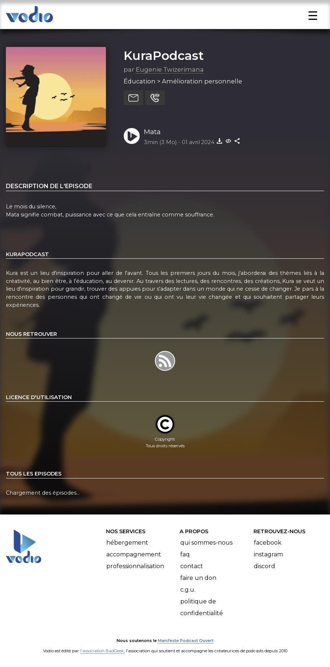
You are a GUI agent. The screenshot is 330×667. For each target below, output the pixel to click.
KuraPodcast (164, 55)
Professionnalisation (135, 566)
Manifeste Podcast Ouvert (185, 640)
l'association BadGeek (102, 650)
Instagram (268, 554)
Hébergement (127, 542)
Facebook (267, 542)
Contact (191, 566)
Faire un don (198, 577)
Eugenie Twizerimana (170, 69)
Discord (264, 566)
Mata (152, 132)
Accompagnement (133, 554)
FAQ (185, 554)
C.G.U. (187, 589)
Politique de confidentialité (201, 607)
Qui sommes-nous (206, 542)
